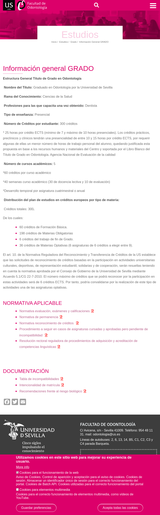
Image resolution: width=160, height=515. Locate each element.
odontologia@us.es (106, 434)
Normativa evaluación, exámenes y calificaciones (54, 311)
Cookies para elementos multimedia (44, 489)
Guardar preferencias (36, 507)
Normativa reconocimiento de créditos (47, 323)
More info (22, 467)
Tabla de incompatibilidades (39, 379)
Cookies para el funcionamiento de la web (49, 472)
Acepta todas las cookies (120, 507)
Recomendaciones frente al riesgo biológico (50, 391)
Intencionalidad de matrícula (39, 385)
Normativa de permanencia (38, 317)
